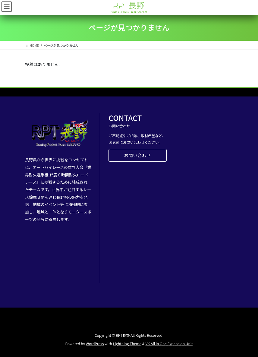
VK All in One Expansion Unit (169, 343)
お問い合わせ (137, 155)
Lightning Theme (127, 343)
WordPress (95, 343)
